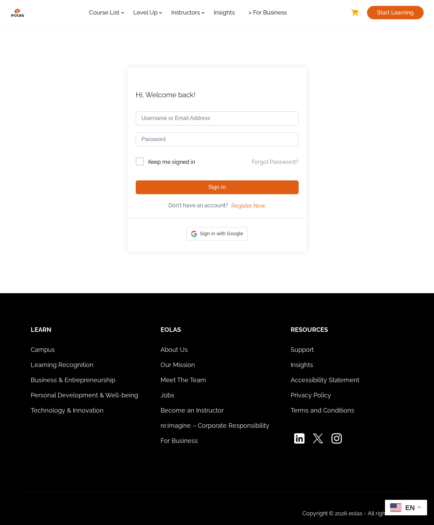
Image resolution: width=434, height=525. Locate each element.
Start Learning (395, 12)
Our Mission (178, 364)
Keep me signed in (171, 162)
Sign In (217, 187)
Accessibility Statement (325, 380)
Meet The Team (183, 380)
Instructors (185, 12)
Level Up (145, 12)
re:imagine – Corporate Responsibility (215, 425)
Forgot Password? (275, 162)
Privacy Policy (311, 395)
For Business (179, 440)
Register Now (248, 205)
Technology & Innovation (67, 410)
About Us (174, 349)
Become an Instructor (192, 410)
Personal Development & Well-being (84, 395)
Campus (43, 349)
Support (302, 349)
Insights (224, 12)
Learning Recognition (62, 364)
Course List (104, 12)
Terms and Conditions (322, 410)
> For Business (268, 12)
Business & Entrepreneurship (73, 380)
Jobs (167, 395)
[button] (217, 234)
